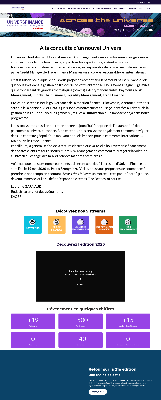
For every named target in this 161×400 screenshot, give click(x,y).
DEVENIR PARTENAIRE (102, 8)
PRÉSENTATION (58, 8)
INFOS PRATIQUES (136, 8)
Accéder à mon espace (143, 2)
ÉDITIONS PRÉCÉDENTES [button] (79, 8)
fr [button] (148, 8)
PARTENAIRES (119, 8)
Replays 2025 (98, 392)
